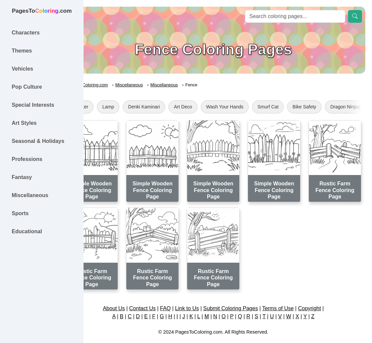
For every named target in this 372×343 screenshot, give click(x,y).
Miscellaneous (158, 84)
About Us (128, 297)
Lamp (137, 106)
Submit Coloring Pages (245, 297)
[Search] (295, 16)
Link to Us (201, 297)
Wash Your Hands (253, 106)
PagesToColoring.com (115, 84)
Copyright (324, 297)
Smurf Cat (296, 106)
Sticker (110, 106)
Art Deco (212, 106)
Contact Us (157, 297)
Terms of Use (292, 297)
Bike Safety (333, 106)
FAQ (179, 297)
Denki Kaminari (173, 106)
